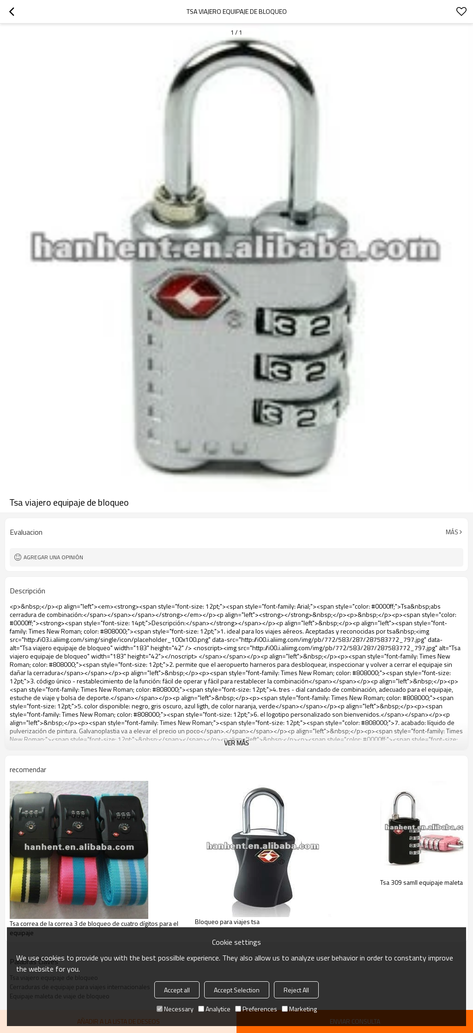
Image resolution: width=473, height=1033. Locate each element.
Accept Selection (237, 990)
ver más (236, 743)
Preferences (256, 1009)
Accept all (177, 990)
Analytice (214, 1009)
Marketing (299, 1009)
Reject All (296, 990)
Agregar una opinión (53, 557)
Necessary (175, 1009)
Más (452, 532)
